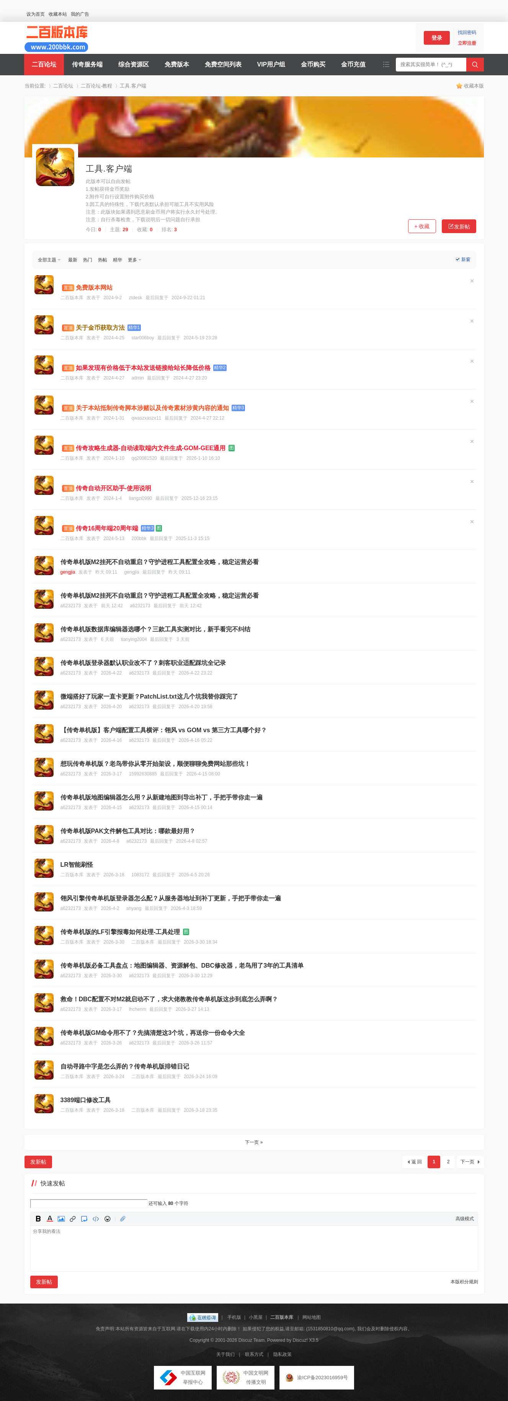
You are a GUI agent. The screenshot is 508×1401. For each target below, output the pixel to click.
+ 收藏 (422, 226)
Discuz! (300, 1340)
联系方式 (254, 1354)
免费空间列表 (223, 64)
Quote (84, 1219)
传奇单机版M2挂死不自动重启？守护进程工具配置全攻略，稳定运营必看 (159, 562)
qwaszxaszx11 (146, 418)
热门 (87, 260)
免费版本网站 (94, 287)
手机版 (234, 1317)
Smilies (107, 1219)
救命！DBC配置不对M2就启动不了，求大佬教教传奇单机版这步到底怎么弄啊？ (169, 999)
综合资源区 (133, 64)
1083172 (140, 874)
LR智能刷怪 (76, 864)
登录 (436, 38)
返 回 (417, 1161)
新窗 (465, 259)
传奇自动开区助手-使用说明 (113, 488)
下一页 (467, 1161)
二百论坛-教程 (96, 86)
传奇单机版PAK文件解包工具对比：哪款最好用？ (128, 831)
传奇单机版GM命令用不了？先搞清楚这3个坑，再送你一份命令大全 (152, 1033)
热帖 (102, 260)
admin (137, 378)
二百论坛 (44, 64)
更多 (132, 260)
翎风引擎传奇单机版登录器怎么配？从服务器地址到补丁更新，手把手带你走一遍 (170, 898)
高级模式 (465, 1218)
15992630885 (143, 774)
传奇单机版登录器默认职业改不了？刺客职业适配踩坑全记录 (143, 663)
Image (61, 1219)
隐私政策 (282, 1354)
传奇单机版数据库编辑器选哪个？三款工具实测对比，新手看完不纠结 (155, 629)
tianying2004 (134, 639)
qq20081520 (144, 458)
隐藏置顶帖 (472, 281)
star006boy (142, 338)
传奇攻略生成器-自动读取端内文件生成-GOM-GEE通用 (151, 448)
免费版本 (177, 64)
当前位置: (35, 86)
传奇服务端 (87, 64)
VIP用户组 (271, 64)
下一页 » (254, 1142)
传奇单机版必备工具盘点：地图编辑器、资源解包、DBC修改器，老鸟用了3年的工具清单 (182, 965)
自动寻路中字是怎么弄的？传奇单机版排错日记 (124, 1066)
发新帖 (459, 226)
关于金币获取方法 (100, 327)
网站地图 (311, 1317)
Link (73, 1219)
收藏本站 (58, 14)
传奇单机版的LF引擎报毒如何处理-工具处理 (120, 932)
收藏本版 (474, 86)
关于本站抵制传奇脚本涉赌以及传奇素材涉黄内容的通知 (152, 408)
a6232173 (70, 605)
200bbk (138, 538)
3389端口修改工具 (85, 1100)
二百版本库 (71, 297)
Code (96, 1219)
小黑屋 (256, 1317)
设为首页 (35, 14)
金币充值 (353, 64)
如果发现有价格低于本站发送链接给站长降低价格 (143, 368)
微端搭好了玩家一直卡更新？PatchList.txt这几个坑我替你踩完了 (149, 696)
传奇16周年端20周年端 (107, 528)
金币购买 (313, 64)
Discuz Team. (252, 1340)
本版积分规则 (464, 1281)
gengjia (67, 572)
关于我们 (225, 1354)
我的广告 (80, 14)
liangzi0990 (140, 498)
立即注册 (467, 43)
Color (50, 1219)
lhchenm (137, 1009)
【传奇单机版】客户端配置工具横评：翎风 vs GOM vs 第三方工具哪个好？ (163, 730)
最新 (72, 260)
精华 (117, 260)
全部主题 (47, 260)
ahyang (133, 908)
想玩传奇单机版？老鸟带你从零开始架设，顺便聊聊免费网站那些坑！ (155, 763)
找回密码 (467, 32)
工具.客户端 (133, 86)
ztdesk (135, 297)
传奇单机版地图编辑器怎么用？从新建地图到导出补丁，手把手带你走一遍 (161, 797)
